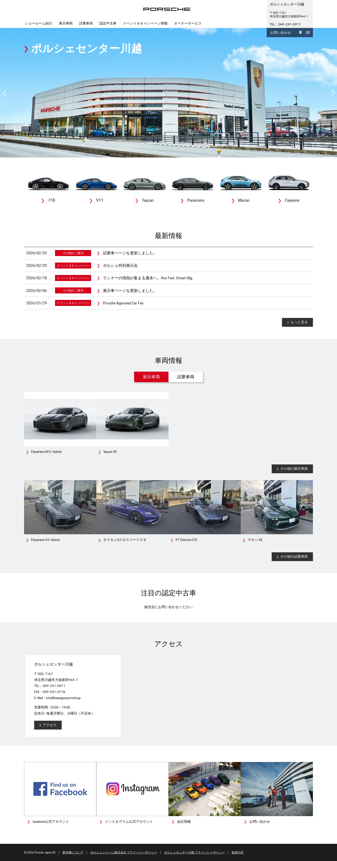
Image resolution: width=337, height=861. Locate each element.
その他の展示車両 (294, 468)
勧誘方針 (238, 852)
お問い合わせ (280, 32)
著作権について (72, 852)
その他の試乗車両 (294, 556)
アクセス (50, 725)
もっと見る (299, 322)
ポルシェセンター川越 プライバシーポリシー (194, 852)
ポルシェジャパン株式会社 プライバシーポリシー (123, 852)
